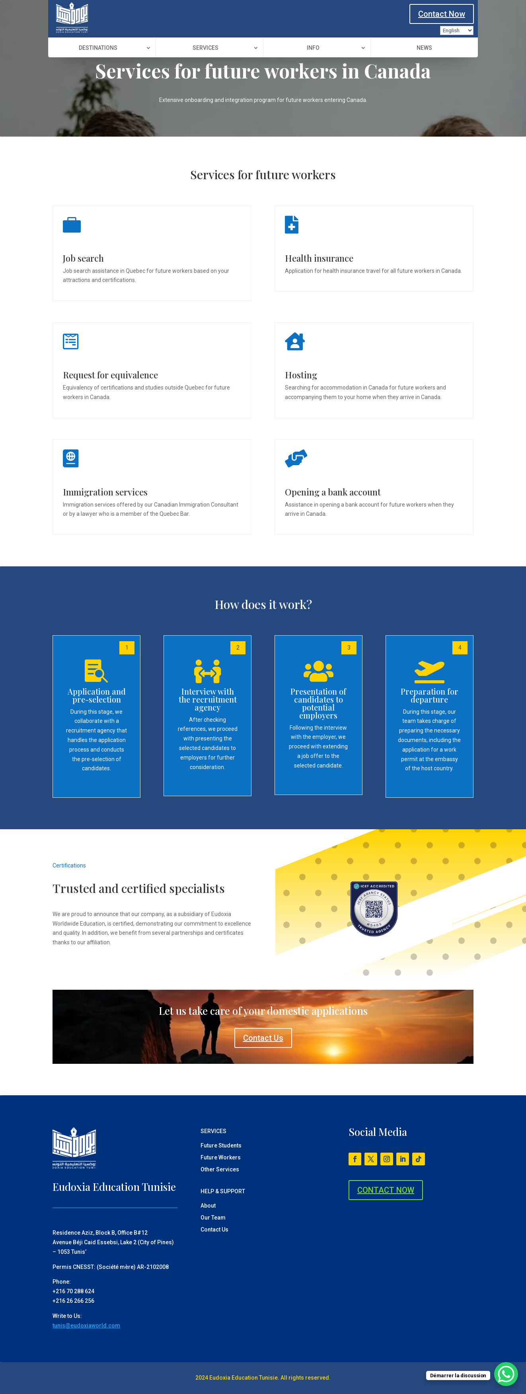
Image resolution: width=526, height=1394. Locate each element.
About (208, 1206)
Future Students (221, 1146)
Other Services (220, 1170)
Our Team (213, 1218)
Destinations (98, 48)
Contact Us (263, 1038)
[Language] (456, 30)
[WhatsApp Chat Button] (506, 1374)
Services (205, 48)
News (424, 48)
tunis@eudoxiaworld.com (86, 1325)
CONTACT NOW (385, 1190)
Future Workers (221, 1158)
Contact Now (441, 14)
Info (313, 48)
